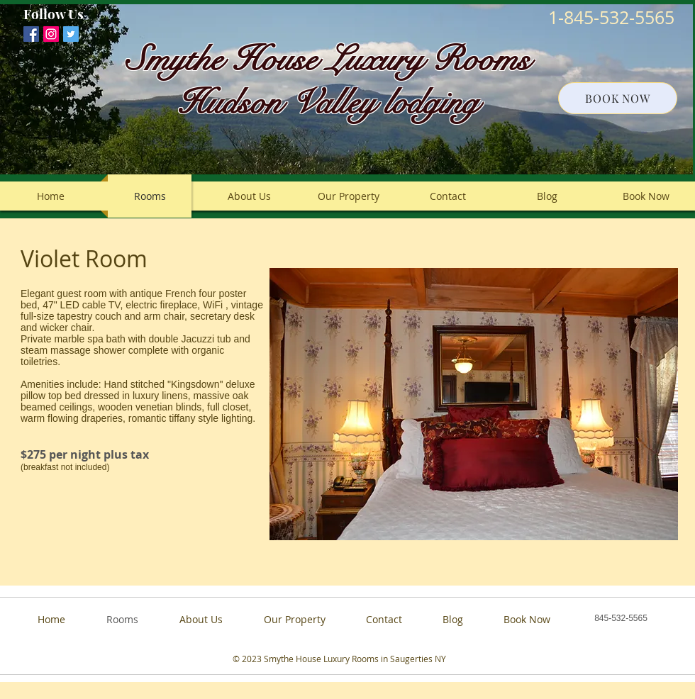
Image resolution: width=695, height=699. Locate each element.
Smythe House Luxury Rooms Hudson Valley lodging (328, 81)
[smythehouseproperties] (51, 34)
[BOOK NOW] (617, 98)
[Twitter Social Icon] (71, 34)
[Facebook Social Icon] (31, 34)
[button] (473, 404)
